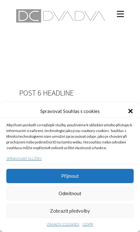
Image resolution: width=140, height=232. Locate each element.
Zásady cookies (63, 224)
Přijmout (70, 176)
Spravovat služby (24, 158)
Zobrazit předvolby (70, 211)
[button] (130, 111)
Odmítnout (70, 193)
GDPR (87, 224)
